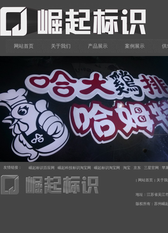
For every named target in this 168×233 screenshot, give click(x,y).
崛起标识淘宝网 (107, 168)
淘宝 (126, 168)
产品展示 (98, 46)
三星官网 (151, 168)
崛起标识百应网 (42, 168)
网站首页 (24, 46)
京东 (137, 168)
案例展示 (135, 46)
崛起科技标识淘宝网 (74, 168)
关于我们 (61, 46)
